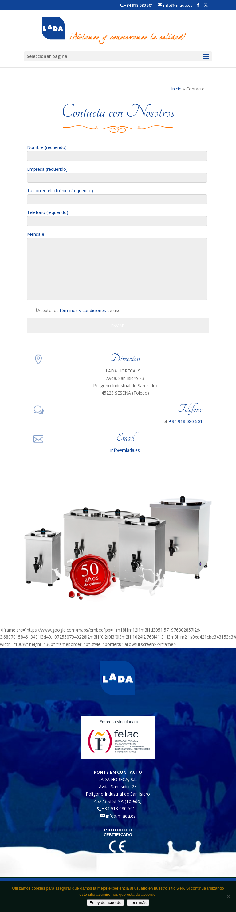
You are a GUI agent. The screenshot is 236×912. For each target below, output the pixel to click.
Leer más (138, 902)
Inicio (176, 89)
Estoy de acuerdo (105, 902)
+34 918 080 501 (138, 5)
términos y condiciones (83, 310)
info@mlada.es (125, 450)
